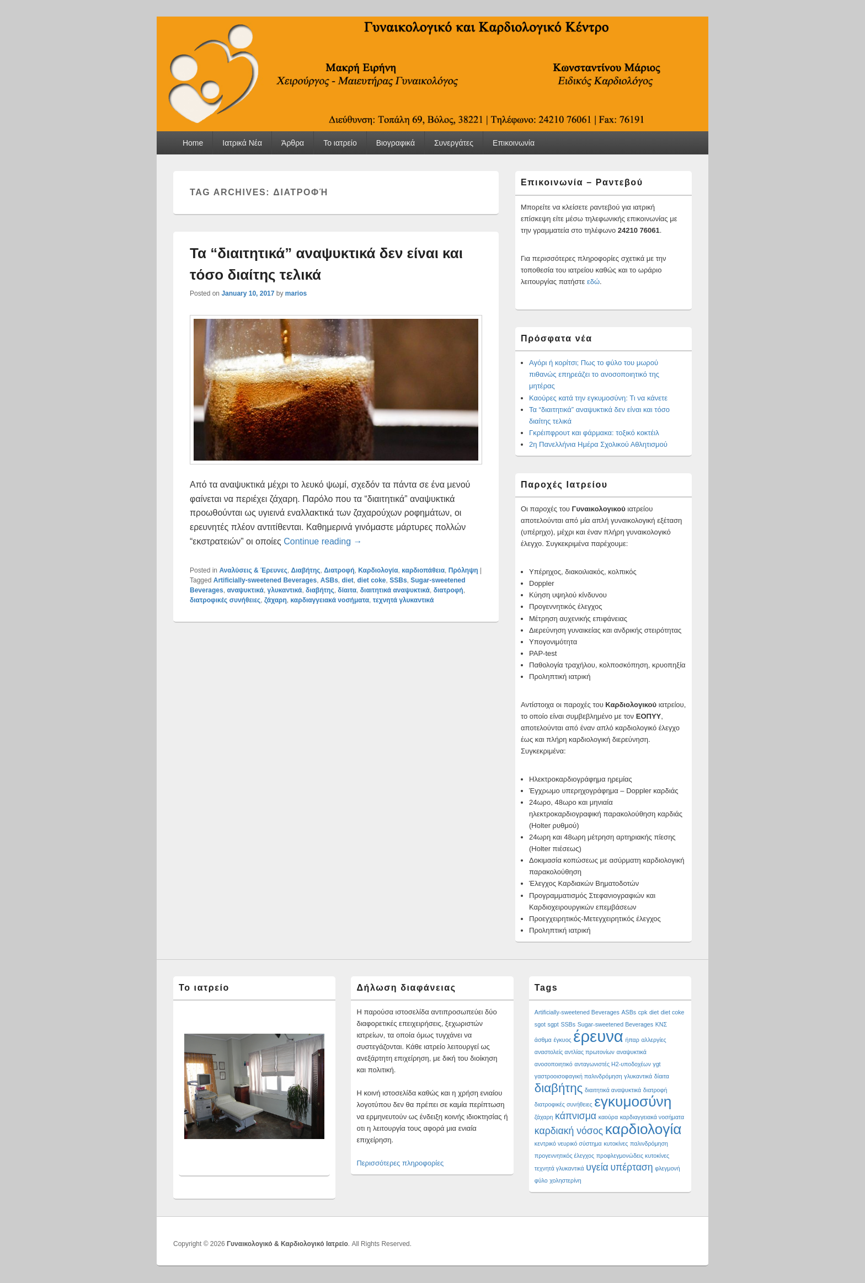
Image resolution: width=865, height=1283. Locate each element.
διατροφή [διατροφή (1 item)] (655, 1090)
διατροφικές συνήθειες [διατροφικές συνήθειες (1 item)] (563, 1104)
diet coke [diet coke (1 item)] (673, 1012)
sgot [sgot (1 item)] (540, 1024)
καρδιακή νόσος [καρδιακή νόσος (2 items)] (569, 1130)
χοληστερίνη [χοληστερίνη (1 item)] (565, 1180)
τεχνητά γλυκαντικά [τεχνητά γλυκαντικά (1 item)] (559, 1168)
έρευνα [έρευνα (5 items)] (598, 1036)
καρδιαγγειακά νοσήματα (330, 600)
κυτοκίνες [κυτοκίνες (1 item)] (616, 1143)
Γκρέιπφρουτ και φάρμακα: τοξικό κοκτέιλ (594, 433)
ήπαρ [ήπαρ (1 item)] (632, 1039)
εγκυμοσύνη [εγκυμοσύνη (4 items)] (632, 1101)
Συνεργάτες (453, 142)
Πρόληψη (463, 570)
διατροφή (448, 590)
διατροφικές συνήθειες (225, 600)
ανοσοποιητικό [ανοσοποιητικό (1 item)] (554, 1064)
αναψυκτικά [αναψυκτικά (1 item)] (632, 1052)
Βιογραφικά (395, 142)
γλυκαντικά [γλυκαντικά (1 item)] (638, 1076)
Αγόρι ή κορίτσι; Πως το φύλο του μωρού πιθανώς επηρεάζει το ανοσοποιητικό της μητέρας (594, 374)
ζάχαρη (275, 600)
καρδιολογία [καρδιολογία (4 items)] (643, 1129)
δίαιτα (347, 590)
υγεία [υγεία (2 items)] (597, 1167)
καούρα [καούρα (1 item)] (608, 1117)
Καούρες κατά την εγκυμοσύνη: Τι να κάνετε (598, 398)
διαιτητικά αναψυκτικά (395, 590)
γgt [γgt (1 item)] (656, 1064)
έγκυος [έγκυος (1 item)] (562, 1039)
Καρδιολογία (378, 570)
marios (296, 293)
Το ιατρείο (340, 142)
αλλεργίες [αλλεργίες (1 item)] (653, 1039)
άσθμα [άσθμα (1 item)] (543, 1039)
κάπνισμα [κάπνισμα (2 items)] (575, 1115)
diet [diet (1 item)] (654, 1012)
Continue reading (323, 541)
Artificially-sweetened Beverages (265, 580)
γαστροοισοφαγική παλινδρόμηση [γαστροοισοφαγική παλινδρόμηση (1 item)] (578, 1076)
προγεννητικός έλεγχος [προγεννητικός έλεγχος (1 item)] (564, 1155)
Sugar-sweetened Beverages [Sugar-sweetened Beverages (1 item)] (615, 1024)
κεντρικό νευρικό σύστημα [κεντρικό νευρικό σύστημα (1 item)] (568, 1143)
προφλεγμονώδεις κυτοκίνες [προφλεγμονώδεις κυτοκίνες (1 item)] (632, 1155)
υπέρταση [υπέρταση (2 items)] (631, 1167)
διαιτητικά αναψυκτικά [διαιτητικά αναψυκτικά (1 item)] (613, 1090)
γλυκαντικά (285, 590)
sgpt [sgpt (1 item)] (553, 1024)
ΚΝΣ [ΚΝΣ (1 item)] (661, 1024)
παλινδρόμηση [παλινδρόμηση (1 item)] (649, 1143)
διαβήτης (320, 590)
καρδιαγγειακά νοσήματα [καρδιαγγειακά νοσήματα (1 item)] (652, 1117)
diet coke (371, 580)
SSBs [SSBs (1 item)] (567, 1024)
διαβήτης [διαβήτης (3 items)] (559, 1088)
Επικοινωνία (514, 142)
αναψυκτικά (245, 590)
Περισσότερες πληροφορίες (400, 1163)
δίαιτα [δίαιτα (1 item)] (661, 1076)
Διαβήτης (306, 570)
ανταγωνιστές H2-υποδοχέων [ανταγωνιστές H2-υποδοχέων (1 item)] (612, 1064)
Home (193, 142)
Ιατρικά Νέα (242, 142)
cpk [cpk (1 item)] (643, 1012)
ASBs (329, 580)
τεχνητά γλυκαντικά (403, 600)
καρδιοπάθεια (423, 570)
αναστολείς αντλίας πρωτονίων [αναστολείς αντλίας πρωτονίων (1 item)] (575, 1052)
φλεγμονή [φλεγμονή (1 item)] (667, 1168)
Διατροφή (339, 570)
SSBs (398, 580)
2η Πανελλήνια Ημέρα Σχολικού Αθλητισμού (598, 444)
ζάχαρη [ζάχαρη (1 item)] (544, 1117)
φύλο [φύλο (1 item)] (541, 1180)
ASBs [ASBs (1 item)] (628, 1012)
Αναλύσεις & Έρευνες (253, 570)
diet (348, 580)
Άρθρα (292, 142)
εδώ (593, 281)
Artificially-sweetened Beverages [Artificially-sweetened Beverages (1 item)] (577, 1012)
